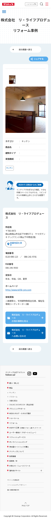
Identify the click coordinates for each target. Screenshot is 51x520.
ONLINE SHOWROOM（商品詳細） (22, 404)
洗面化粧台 (13, 400)
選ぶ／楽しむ (14, 382)
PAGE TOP (25, 505)
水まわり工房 (25, 427)
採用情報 (12, 455)
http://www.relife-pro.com (18, 288)
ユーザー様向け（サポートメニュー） (23, 431)
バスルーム (13, 396)
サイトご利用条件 (13, 479)
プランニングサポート (17, 408)
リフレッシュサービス (17, 436)
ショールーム (14, 417)
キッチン (12, 392)
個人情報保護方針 (13, 489)
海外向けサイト (15, 469)
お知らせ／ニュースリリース (19, 465)
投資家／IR (13, 460)
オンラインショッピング (18, 441)
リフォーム (13, 422)
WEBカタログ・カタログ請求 (20, 412)
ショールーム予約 (31, 4)
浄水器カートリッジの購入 (19, 446)
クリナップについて (16, 451)
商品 (11, 387)
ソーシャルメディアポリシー (17, 484)
